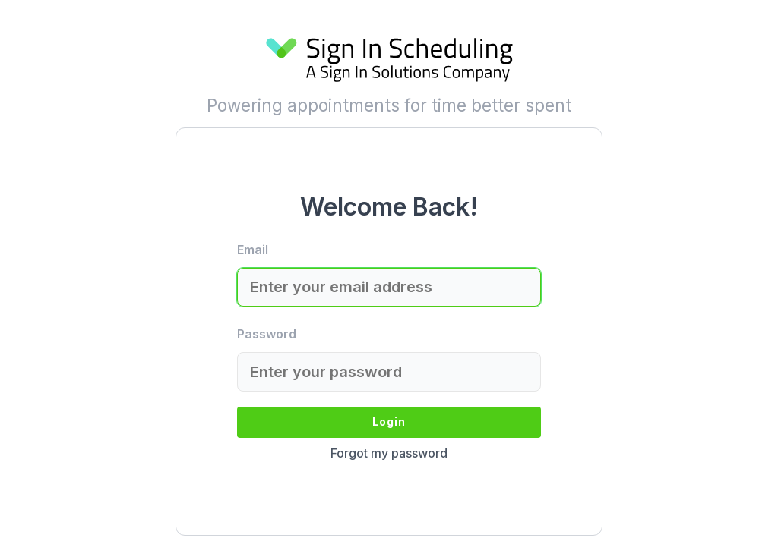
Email (252, 249)
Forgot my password (389, 453)
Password (266, 333)
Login (389, 421)
